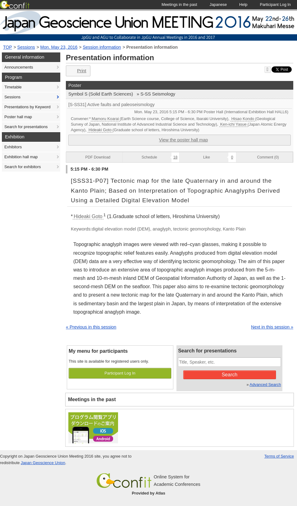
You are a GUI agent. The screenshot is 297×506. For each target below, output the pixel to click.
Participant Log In (119, 373)
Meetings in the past (92, 399)
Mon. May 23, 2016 (59, 47)
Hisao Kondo (242, 118)
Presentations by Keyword (27, 107)
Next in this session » (272, 327)
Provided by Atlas (148, 493)
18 (175, 157)
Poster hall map (18, 116)
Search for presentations (26, 126)
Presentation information (152, 47)
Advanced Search (265, 384)
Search (229, 374)
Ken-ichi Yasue (233, 124)
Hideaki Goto (100, 130)
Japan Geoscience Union (43, 462)
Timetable (13, 87)
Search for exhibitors (22, 166)
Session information (102, 47)
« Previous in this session (91, 327)
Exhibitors (13, 147)
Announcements (18, 67)
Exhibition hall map (21, 156)
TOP (7, 47)
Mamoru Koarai (105, 118)
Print (77, 71)
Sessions (26, 47)
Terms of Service (279, 456)
